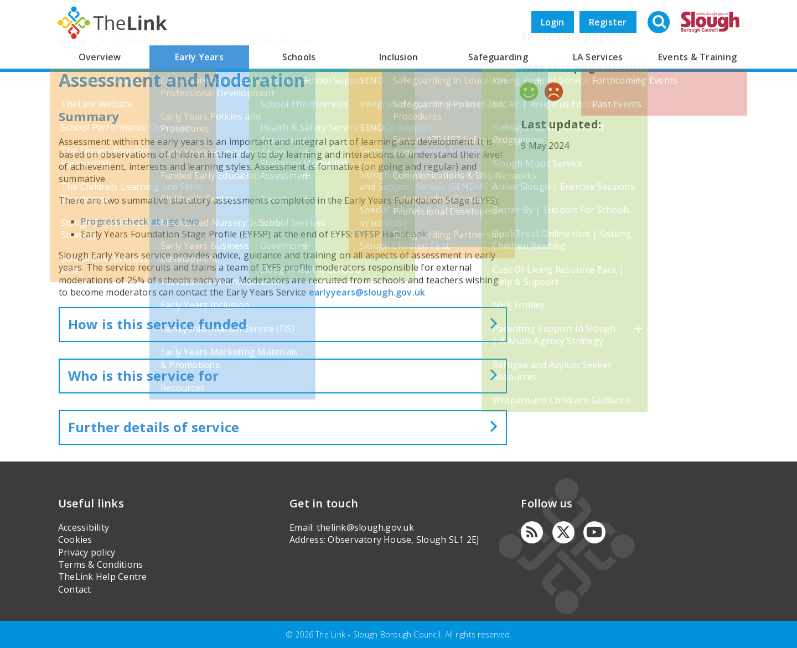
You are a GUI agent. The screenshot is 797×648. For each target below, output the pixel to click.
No (553, 91)
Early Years (199, 57)
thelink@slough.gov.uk (365, 527)
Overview (100, 57)
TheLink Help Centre (102, 577)
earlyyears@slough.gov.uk (367, 292)
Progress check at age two (140, 221)
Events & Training (697, 57)
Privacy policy (86, 552)
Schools (299, 57)
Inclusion (398, 57)
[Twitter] (563, 532)
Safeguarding (498, 57)
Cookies (75, 539)
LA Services (598, 57)
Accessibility (83, 527)
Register (608, 22)
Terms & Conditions (100, 564)
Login (553, 22)
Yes (529, 91)
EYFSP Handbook (391, 234)
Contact (74, 589)
